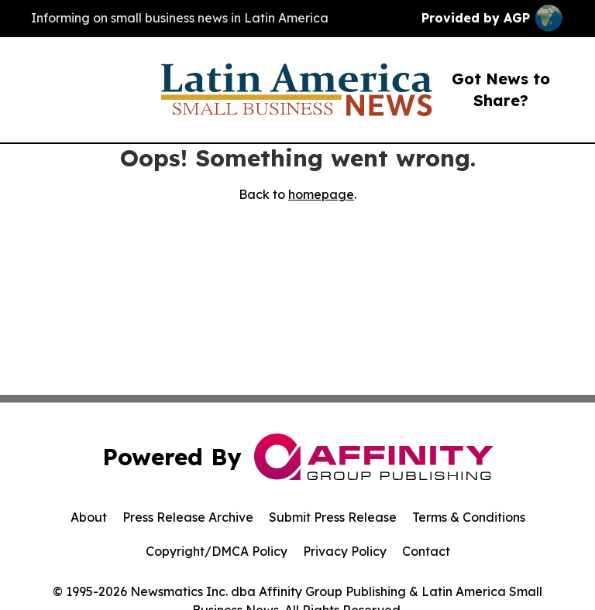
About (89, 517)
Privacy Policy (345, 551)
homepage (321, 194)
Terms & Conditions (468, 517)
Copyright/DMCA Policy (216, 551)
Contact (426, 551)
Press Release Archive (187, 517)
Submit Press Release (333, 517)
